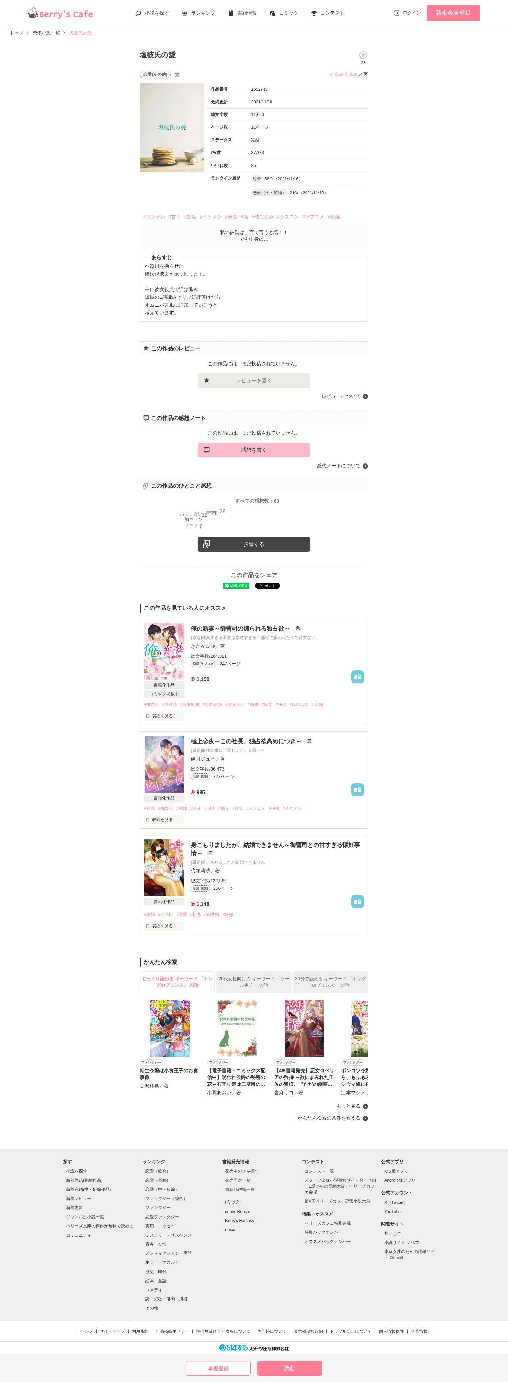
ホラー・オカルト (162, 1262)
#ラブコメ (313, 216)
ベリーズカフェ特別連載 (328, 1223)
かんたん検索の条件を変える (329, 1118)
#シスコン (288, 216)
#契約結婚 (212, 704)
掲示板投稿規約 (308, 1331)
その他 (151, 1308)
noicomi (232, 1229)
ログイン (412, 12)
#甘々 (174, 216)
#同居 (209, 808)
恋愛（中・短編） (162, 1189)
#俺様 (281, 704)
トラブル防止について (351, 1331)
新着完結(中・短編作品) (88, 1189)
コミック (288, 13)
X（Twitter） (396, 1202)
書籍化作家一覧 (240, 1189)
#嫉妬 (190, 216)
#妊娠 (228, 914)
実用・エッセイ (160, 1226)
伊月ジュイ (203, 758)
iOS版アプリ (396, 1171)
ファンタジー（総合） (166, 1198)
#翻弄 (223, 808)
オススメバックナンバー (328, 1241)
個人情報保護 (391, 1331)
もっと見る (348, 1106)
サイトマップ (112, 1331)
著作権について (272, 1331)
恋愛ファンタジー (162, 1216)
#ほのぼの (299, 704)
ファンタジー (158, 1207)
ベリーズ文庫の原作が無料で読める (99, 1226)
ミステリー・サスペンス (168, 1235)
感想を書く (254, 450)
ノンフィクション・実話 (168, 1253)
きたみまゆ (203, 646)
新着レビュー (78, 1198)
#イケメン (211, 216)
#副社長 (169, 704)
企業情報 (419, 1331)
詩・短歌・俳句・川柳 (166, 1298)
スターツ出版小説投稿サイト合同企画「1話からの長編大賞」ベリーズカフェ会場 (340, 1186)
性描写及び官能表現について (223, 1331)
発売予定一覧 (237, 1180)
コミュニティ (78, 1235)
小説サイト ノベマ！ (403, 1242)
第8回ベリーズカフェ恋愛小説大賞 (337, 1201)
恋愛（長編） (158, 1180)
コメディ (153, 1289)
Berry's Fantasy (239, 1220)
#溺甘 (195, 808)
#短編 (334, 216)
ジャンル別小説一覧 (85, 1216)
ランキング (203, 13)
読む (289, 1368)
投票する (254, 544)
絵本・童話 (156, 1280)
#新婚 (253, 704)
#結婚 (149, 914)
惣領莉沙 (200, 870)
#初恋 (195, 914)
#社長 (149, 808)
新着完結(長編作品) (84, 1180)
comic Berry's (237, 1211)
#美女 (231, 216)
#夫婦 (317, 704)
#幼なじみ (262, 216)
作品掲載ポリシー (172, 1331)
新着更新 (74, 1207)
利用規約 (140, 1331)
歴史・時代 (156, 1271)
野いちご (392, 1233)
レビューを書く (254, 380)
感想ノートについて (339, 465)
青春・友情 (156, 1244)
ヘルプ (86, 1331)
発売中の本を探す (242, 1171)
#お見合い (234, 704)
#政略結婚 (190, 704)
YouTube (392, 1211)
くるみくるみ (343, 74)
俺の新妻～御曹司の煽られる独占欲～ (241, 628)
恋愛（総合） (158, 1171)
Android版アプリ (400, 1180)
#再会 (237, 808)
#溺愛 (267, 704)
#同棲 (274, 808)
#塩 (244, 216)
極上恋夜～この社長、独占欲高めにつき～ (247, 741)
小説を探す (157, 13)
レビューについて (341, 396)
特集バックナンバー (323, 1232)
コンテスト (332, 13)
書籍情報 (247, 13)
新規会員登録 (453, 12)
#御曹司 (151, 704)
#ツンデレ (154, 216)
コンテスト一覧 (319, 1171)
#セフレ (165, 914)
